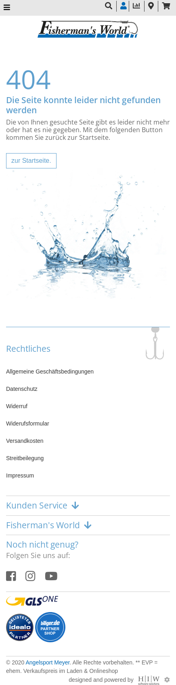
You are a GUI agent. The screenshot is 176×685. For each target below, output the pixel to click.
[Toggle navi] (7, 8)
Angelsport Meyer (47, 662)
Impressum (20, 475)
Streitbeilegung (25, 458)
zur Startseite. (31, 160)
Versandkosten (25, 441)
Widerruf (16, 406)
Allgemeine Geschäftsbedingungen (50, 371)
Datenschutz (22, 389)
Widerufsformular (27, 423)
